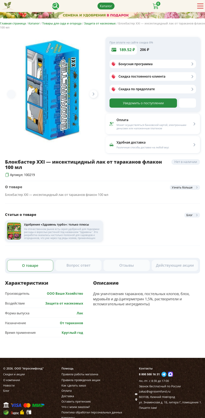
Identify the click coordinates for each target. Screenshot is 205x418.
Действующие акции (175, 265)
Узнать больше (182, 187)
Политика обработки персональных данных (91, 412)
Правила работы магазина (79, 374)
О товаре (30, 265)
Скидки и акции (14, 374)
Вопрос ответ (78, 265)
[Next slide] (93, 94)
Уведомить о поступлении (143, 103)
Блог (189, 215)
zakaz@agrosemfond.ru (155, 391)
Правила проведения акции (80, 380)
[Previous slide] (11, 94)
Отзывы (126, 265)
